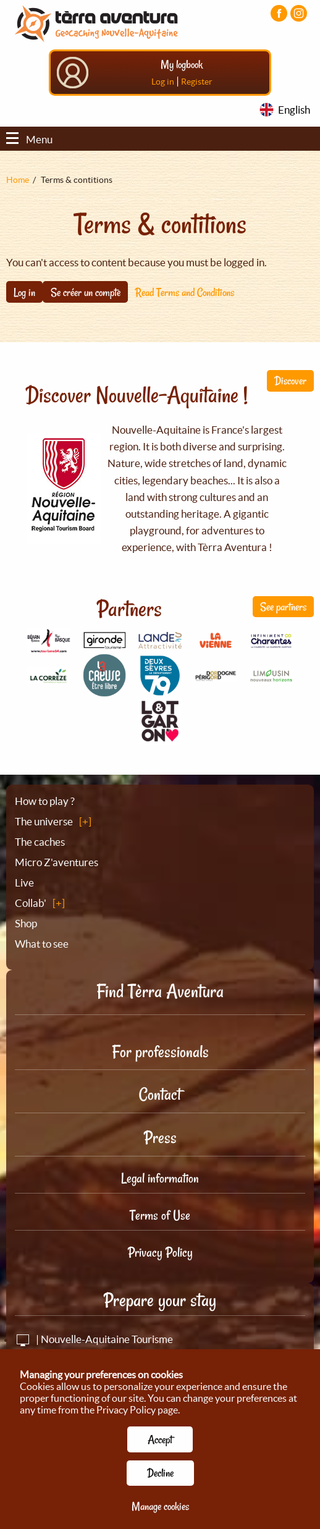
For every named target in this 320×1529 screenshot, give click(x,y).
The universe (44, 821)
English (294, 110)
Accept (160, 1439)
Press (160, 1137)
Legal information (160, 1178)
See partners (283, 606)
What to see (42, 944)
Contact (160, 1094)
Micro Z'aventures (56, 862)
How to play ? (45, 801)
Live (24, 882)
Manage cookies (160, 1506)
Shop (26, 923)
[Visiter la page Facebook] (279, 13)
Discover (290, 380)
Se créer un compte (85, 292)
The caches (40, 842)
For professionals (160, 1051)
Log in (162, 81)
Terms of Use (160, 1215)
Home (17, 180)
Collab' (30, 903)
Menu (29, 139)
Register (197, 81)
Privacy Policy (160, 1252)
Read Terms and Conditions (184, 292)
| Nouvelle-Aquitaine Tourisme (94, 1339)
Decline (160, 1472)
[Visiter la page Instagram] (298, 13)
